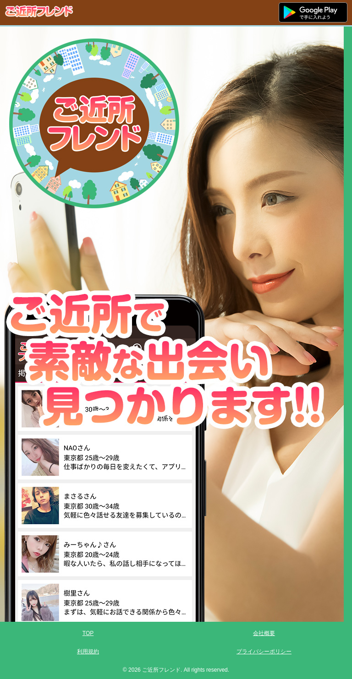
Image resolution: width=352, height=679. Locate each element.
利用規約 (88, 651)
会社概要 (264, 633)
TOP (88, 633)
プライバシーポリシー (264, 651)
